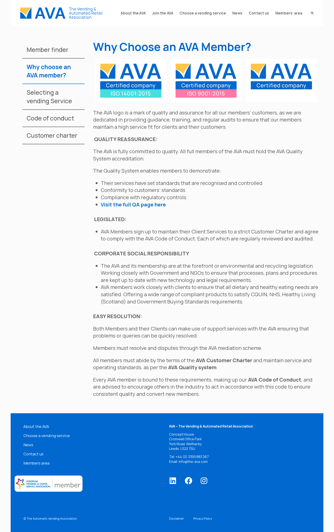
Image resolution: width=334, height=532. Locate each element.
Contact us (33, 453)
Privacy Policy (202, 518)
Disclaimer (176, 518)
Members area (36, 463)
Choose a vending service (46, 435)
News (28, 444)
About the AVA (36, 426)
